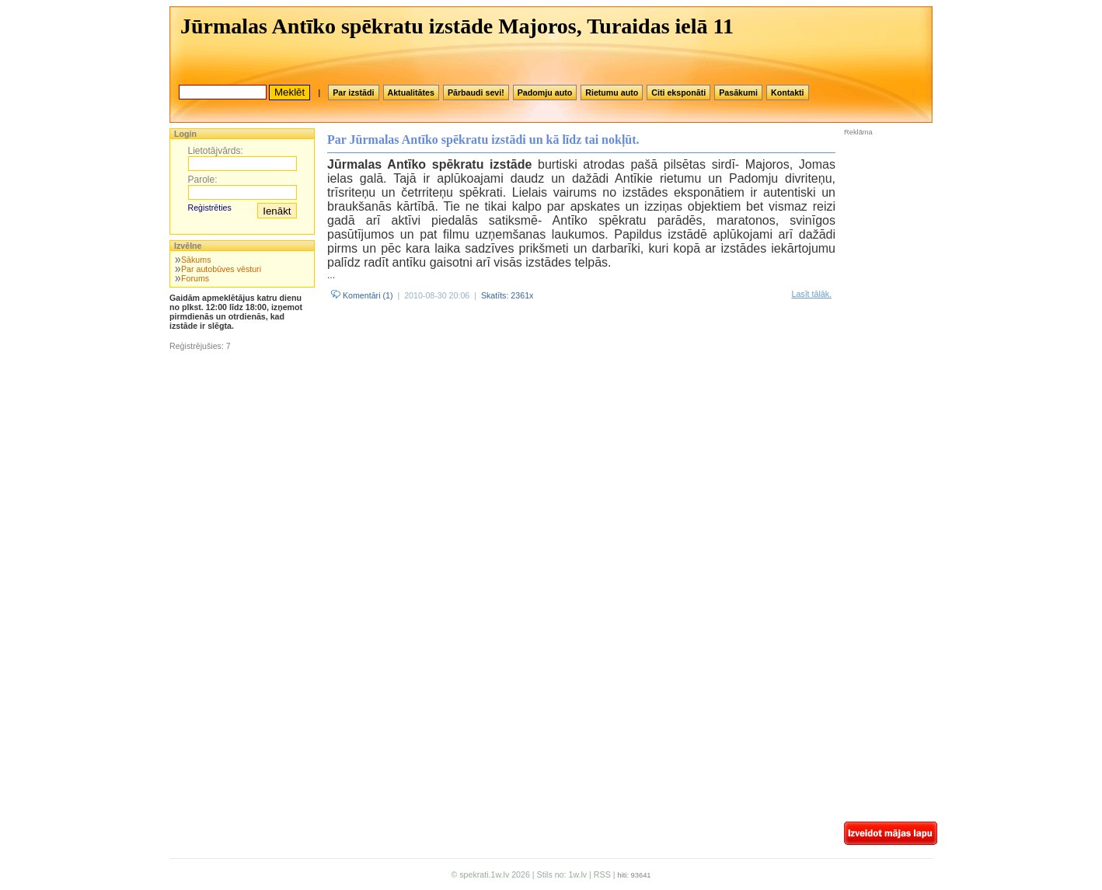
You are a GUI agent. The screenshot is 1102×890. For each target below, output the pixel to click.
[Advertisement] (890, 240)
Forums (195, 278)
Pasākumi (738, 92)
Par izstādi (353, 92)
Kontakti (787, 92)
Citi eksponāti (678, 92)
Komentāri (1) (362, 295)
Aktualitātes (411, 92)
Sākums (196, 259)
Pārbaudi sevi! (476, 92)
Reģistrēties (210, 207)
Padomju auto (545, 92)
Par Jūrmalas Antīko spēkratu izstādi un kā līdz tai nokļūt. (483, 139)
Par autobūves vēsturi (221, 269)
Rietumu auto (611, 92)
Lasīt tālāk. (811, 293)
